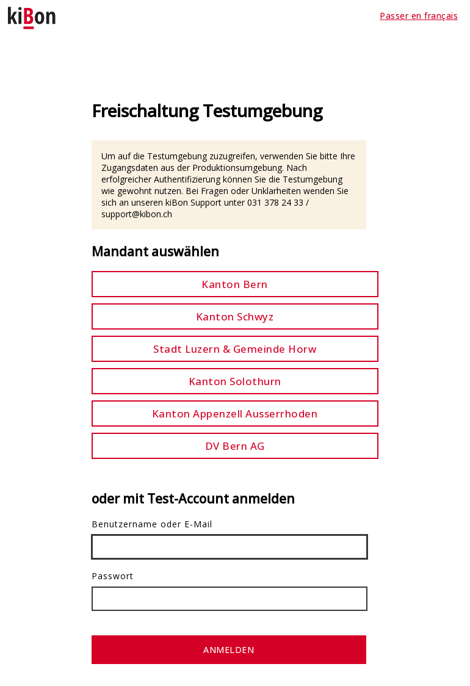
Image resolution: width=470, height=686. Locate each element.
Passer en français (419, 15)
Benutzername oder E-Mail (152, 524)
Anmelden (228, 649)
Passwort (113, 576)
